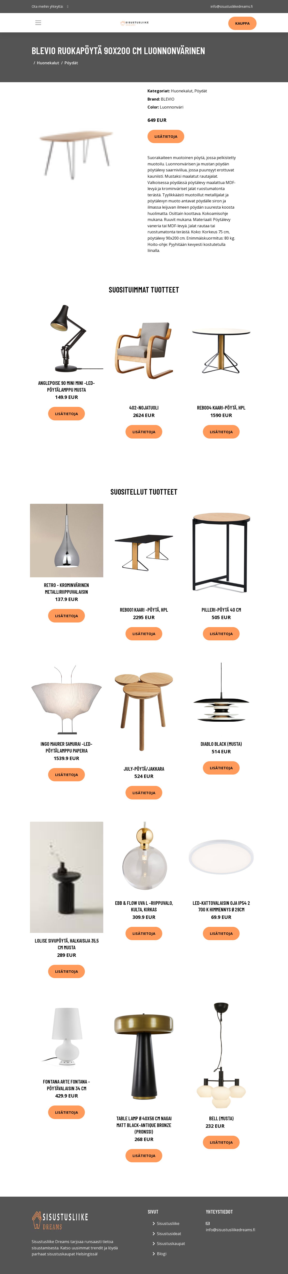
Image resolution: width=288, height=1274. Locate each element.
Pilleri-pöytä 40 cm (221, 610)
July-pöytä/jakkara (144, 769)
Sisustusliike (168, 1223)
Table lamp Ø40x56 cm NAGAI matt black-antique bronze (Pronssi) (144, 1125)
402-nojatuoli (144, 407)
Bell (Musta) (221, 1118)
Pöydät (71, 63)
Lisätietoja (166, 136)
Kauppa (242, 23)
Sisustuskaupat (171, 1243)
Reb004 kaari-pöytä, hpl (221, 407)
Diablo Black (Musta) (221, 744)
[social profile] (67, 6)
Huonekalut (48, 63)
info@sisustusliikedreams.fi (232, 6)
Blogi (161, 1253)
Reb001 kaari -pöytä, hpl (144, 610)
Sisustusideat (169, 1233)
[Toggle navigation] (38, 22)
